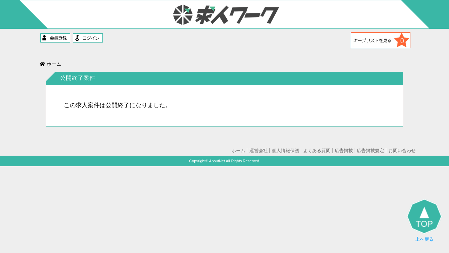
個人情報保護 (285, 150)
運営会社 (258, 150)
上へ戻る (424, 220)
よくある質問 (316, 150)
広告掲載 (344, 150)
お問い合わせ (402, 150)
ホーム (50, 64)
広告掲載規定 (370, 150)
